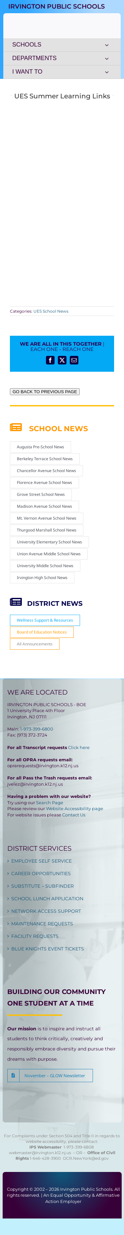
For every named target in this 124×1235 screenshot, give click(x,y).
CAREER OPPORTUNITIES (41, 873)
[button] (50, 1075)
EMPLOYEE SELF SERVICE (41, 861)
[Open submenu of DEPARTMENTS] (107, 58)
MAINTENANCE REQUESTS (42, 924)
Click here (79, 747)
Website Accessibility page (74, 808)
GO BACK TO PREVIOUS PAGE (45, 391)
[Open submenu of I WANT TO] (107, 72)
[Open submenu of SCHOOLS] (107, 44)
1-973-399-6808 (78, 1147)
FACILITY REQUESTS (35, 936)
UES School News (50, 311)
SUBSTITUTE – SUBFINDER (42, 886)
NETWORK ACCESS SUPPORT (46, 911)
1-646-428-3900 (46, 1158)
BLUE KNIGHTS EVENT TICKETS (47, 949)
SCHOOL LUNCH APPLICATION (47, 899)
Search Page (49, 802)
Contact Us (73, 814)
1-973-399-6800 (36, 729)
